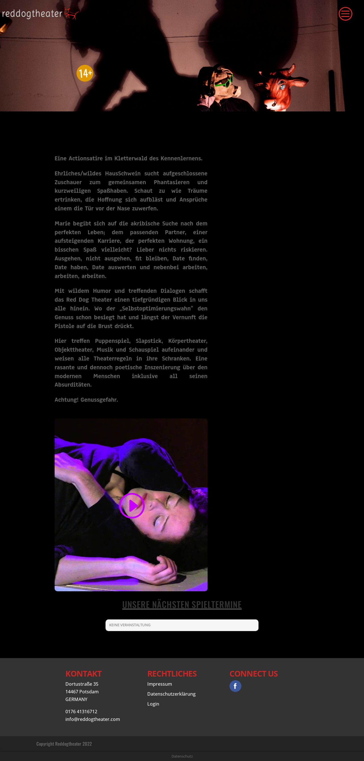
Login (153, 704)
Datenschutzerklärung (171, 694)
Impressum (159, 684)
